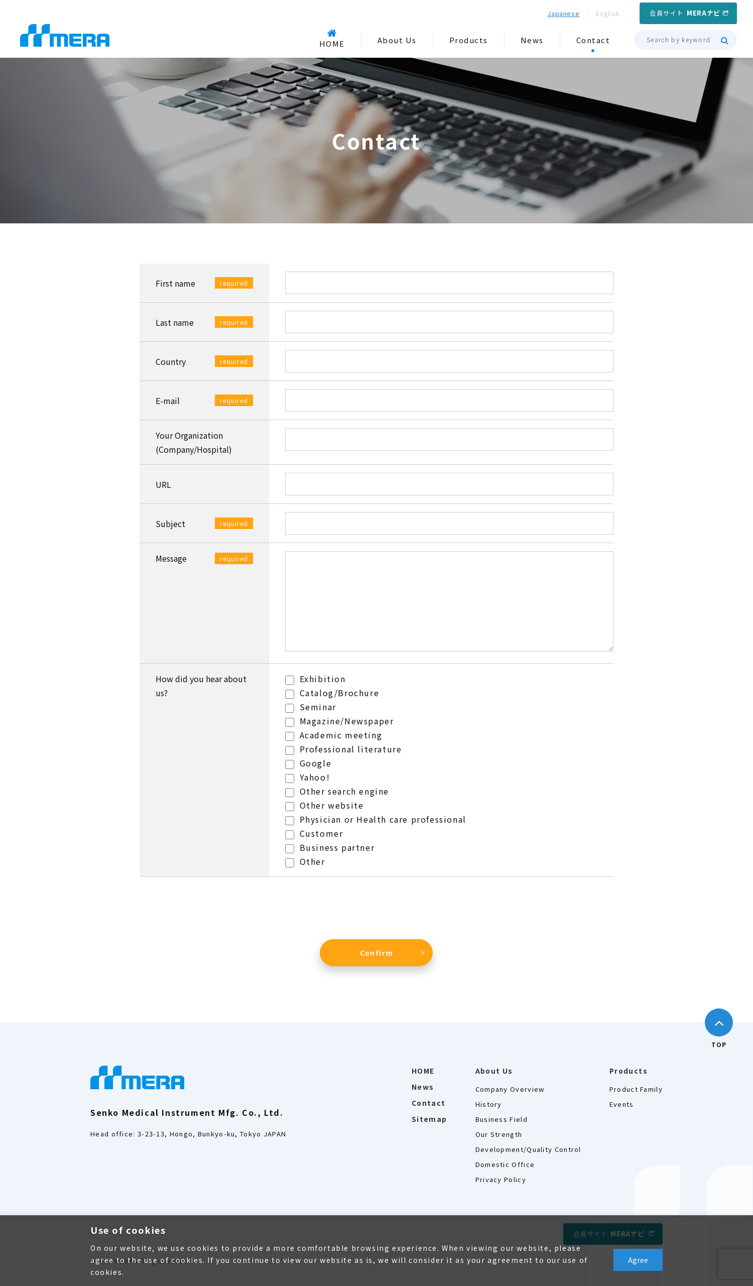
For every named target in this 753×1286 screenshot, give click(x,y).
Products (628, 1071)
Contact (429, 1103)
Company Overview (510, 1089)
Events (621, 1104)
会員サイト (685, 13)
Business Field (501, 1119)
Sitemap (429, 1119)
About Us (494, 1071)
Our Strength (499, 1134)
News (423, 1087)
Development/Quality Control (528, 1149)
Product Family (636, 1089)
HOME (423, 1071)
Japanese (563, 13)
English (607, 13)
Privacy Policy (500, 1179)
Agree (638, 1260)
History (488, 1104)
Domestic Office (505, 1164)
